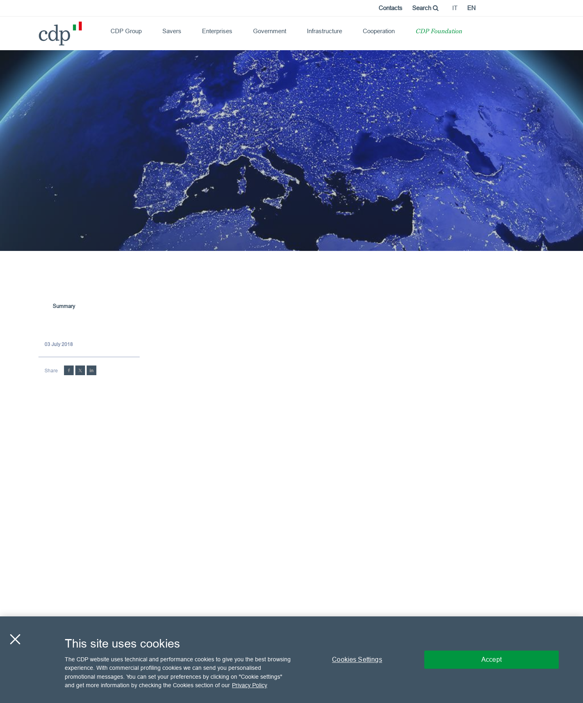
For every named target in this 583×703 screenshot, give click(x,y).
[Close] (15, 639)
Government (269, 31)
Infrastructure (324, 31)
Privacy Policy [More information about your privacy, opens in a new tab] (249, 685)
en (471, 7)
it (454, 7)
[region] (291, 659)
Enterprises (217, 31)
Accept (491, 659)
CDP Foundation (438, 32)
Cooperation (379, 31)
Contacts (390, 7)
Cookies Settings (357, 659)
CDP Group (126, 31)
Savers (171, 31)
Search (425, 7)
